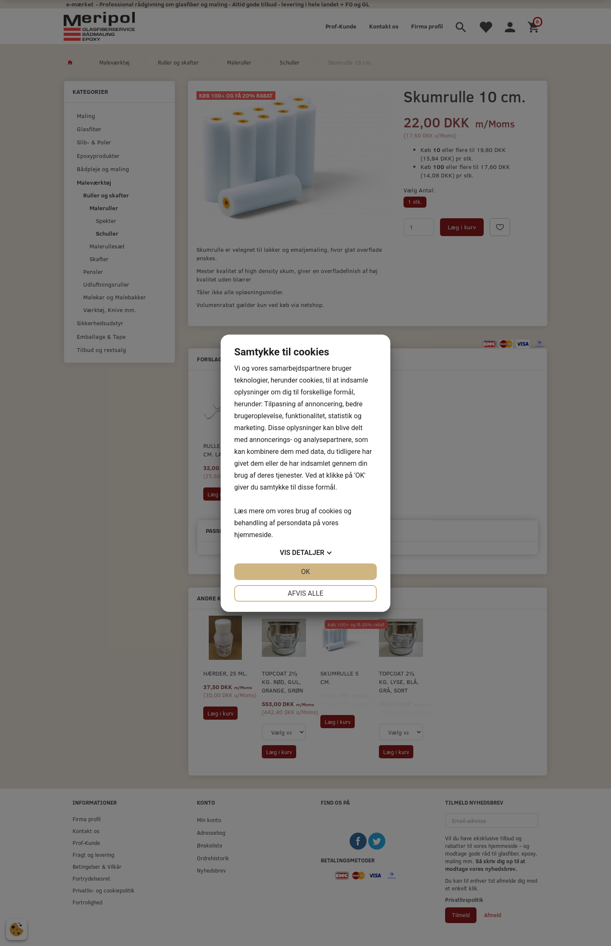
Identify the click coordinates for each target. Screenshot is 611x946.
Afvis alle (305, 593)
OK (305, 572)
